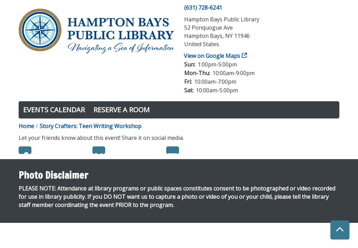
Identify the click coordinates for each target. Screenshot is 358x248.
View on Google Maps (212, 56)
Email (172, 150)
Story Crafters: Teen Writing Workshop (90, 126)
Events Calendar (54, 109)
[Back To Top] (339, 229)
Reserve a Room (121, 109)
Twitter (98, 150)
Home (26, 126)
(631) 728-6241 (203, 7)
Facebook (25, 150)
